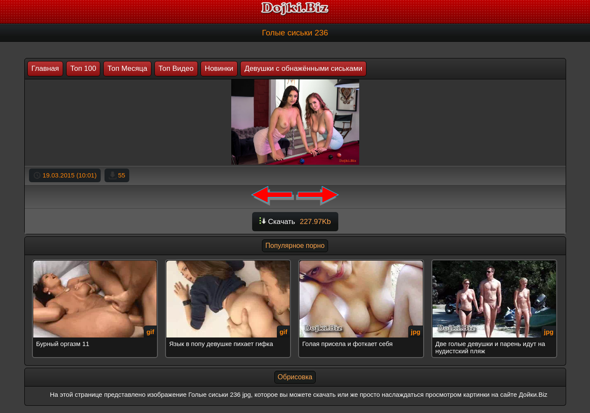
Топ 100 (83, 68)
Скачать (295, 221)
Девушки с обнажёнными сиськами (303, 68)
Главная (45, 68)
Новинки (219, 68)
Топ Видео (176, 68)
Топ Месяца (127, 68)
